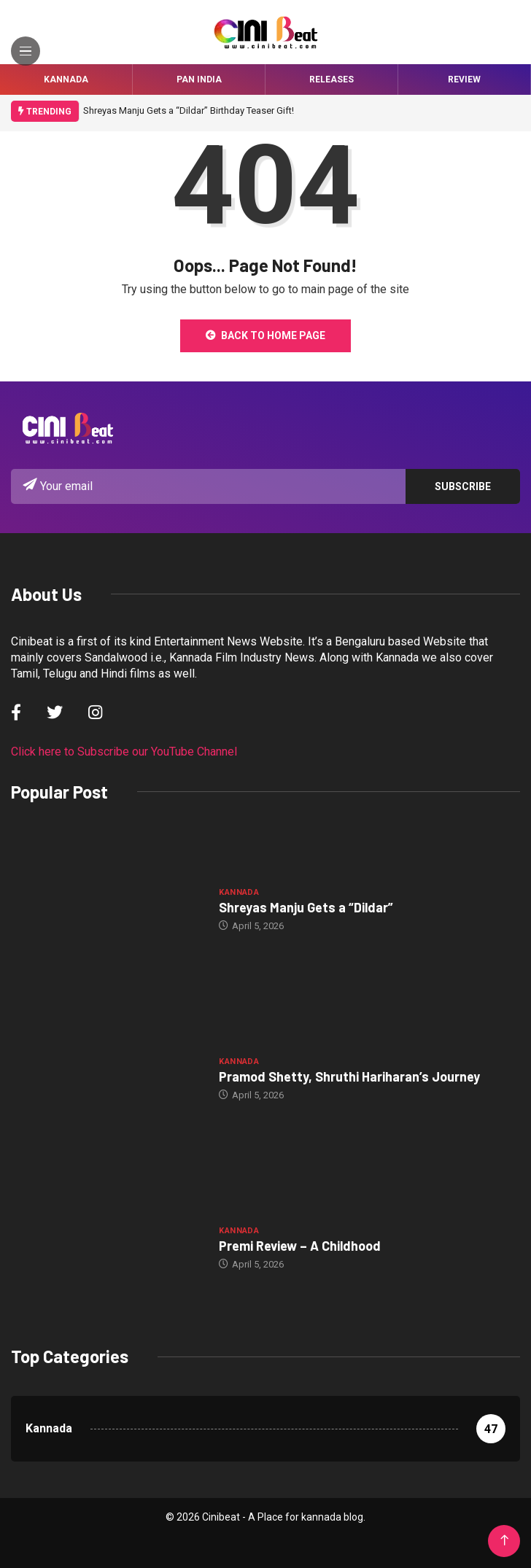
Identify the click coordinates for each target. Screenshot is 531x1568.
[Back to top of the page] (504, 1540)
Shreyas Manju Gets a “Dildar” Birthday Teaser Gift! (188, 110)
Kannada (66, 79)
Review (464, 79)
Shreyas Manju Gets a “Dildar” (306, 907)
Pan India (199, 79)
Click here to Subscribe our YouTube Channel (124, 751)
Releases (331, 79)
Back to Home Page (265, 335)
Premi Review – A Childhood (300, 1246)
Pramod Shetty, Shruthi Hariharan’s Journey (349, 1076)
